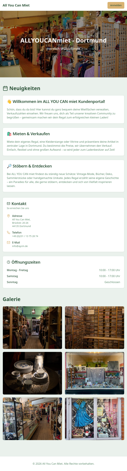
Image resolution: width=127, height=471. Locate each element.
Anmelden (116, 5)
